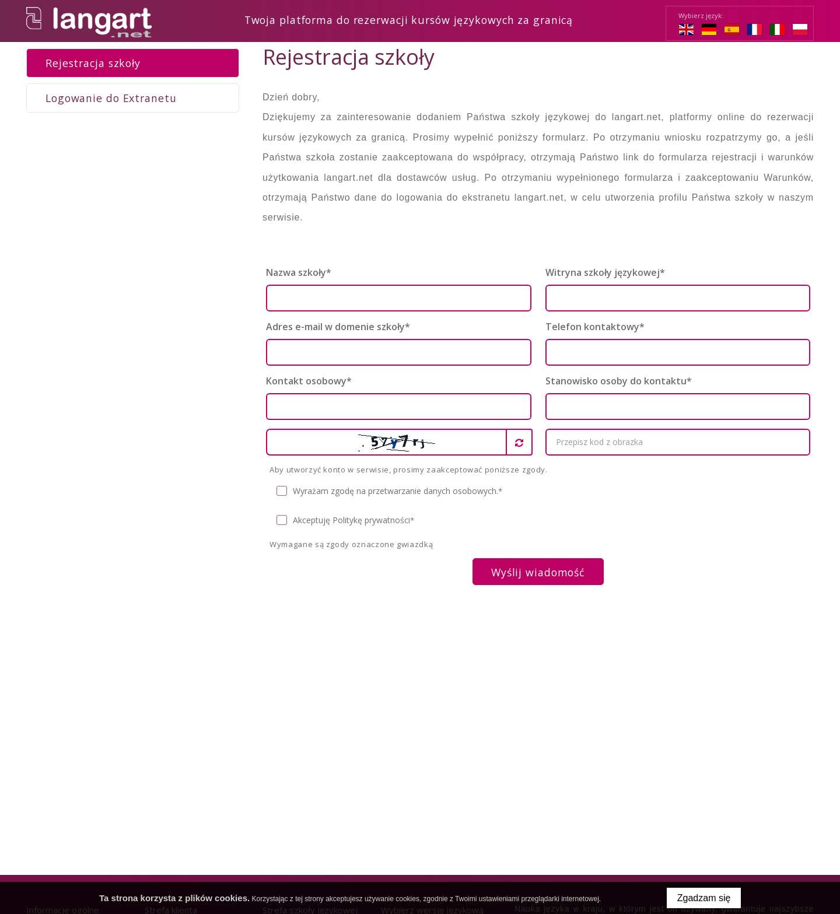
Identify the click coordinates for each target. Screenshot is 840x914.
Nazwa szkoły (298, 271)
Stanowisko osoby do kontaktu (618, 380)
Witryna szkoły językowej (605, 271)
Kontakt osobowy (309, 380)
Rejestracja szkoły (93, 62)
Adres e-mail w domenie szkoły (338, 326)
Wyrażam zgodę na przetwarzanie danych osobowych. (389, 491)
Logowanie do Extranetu (111, 97)
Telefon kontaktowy (595, 326)
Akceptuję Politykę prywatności (345, 520)
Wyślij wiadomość (538, 572)
